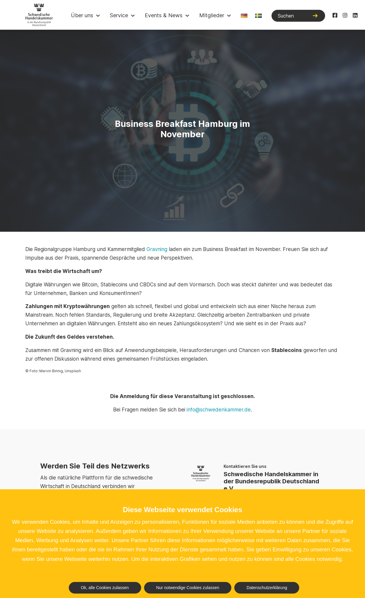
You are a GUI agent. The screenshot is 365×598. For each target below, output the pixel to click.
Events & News (163, 15)
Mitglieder (211, 15)
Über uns (82, 15)
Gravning (156, 249)
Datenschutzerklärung (267, 587)
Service (119, 15)
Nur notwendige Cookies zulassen (187, 587)
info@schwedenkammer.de (219, 410)
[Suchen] (298, 16)
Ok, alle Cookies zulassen (105, 587)
